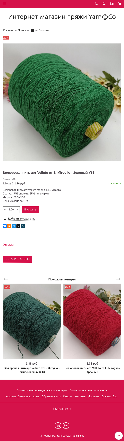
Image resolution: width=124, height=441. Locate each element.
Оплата (106, 396)
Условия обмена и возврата (22, 396)
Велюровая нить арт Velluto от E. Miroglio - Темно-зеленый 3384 (32, 370)
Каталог (68, 396)
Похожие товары (62, 279)
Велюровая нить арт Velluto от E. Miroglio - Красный (92, 370)
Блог (115, 396)
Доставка (93, 396)
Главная (8, 30)
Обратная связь (51, 396)
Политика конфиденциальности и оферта (42, 390)
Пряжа (22, 30)
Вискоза (44, 30)
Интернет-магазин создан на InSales (62, 435)
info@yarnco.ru (62, 408)
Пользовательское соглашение (88, 390)
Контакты (80, 396)
